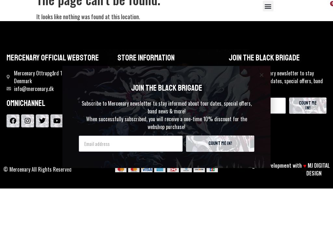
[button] (268, 6)
